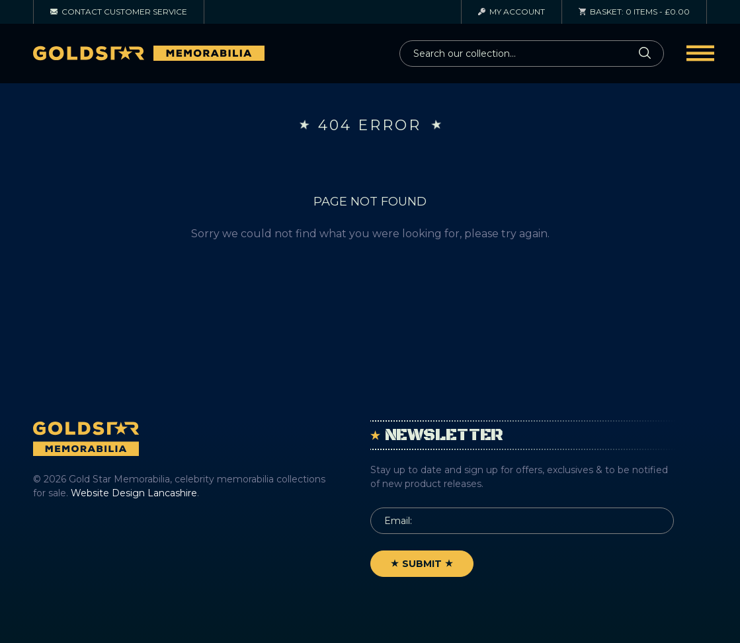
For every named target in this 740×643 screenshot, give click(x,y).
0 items (634, 12)
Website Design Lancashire (134, 493)
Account (511, 12)
